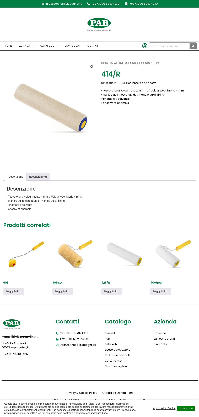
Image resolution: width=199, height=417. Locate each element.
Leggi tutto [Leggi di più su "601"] (13, 291)
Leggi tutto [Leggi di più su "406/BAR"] (160, 291)
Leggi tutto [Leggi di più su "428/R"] (111, 291)
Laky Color (72, 45)
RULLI (113, 62)
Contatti (94, 45)
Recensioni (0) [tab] (38, 176)
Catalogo (49, 46)
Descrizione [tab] (16, 176)
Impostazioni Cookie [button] (164, 408)
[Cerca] (193, 46)
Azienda (26, 46)
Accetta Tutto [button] (186, 408)
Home (8, 45)
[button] (92, 67)
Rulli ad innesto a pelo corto (134, 62)
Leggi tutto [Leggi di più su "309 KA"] (62, 291)
